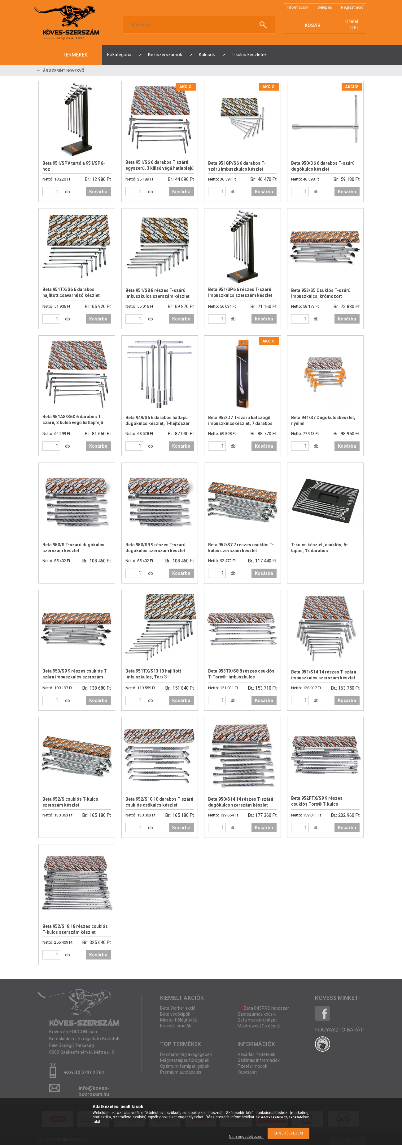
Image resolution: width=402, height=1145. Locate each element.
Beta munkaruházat (257, 1020)
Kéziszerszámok (165, 54)
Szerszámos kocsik (257, 1014)
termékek (75, 55)
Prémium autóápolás (180, 1072)
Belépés (324, 7)
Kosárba (98, 192)
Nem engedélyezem (246, 1136)
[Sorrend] (78, 70)
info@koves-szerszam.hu (94, 1090)
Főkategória (119, 54)
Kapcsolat (247, 1072)
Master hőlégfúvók (178, 1020)
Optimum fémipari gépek (184, 1066)
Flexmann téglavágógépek (186, 1054)
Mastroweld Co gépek (259, 1025)
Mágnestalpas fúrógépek (184, 1060)
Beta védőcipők (175, 1014)
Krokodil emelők (175, 1025)
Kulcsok (207, 54)
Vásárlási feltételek (256, 1054)
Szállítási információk (259, 1060)
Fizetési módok (252, 1066)
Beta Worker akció (177, 1008)
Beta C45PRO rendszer (263, 1008)
